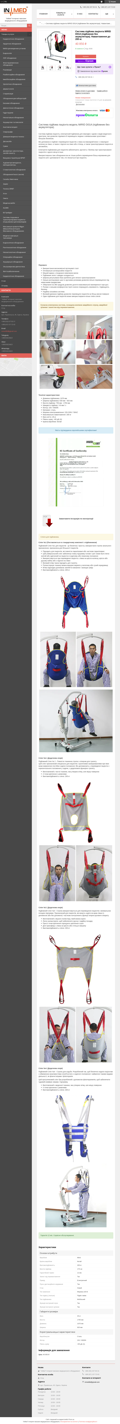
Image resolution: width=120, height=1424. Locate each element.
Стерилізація (8, 94)
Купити (86, 56)
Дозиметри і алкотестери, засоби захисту (13, 152)
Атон (5, 193)
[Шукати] (29, 25)
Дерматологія (8, 89)
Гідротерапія (8, 113)
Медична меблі (9, 203)
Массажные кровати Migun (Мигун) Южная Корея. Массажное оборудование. (13, 228)
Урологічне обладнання (12, 84)
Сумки (5, 146)
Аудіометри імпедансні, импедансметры (12, 164)
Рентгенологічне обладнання (14, 247)
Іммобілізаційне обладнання (14, 79)
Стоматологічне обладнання (14, 170)
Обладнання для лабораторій (14, 98)
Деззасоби (7, 141)
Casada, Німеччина (10, 179)
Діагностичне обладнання (13, 108)
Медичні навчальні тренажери (10, 237)
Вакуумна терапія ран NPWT (14, 158)
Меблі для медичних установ (14, 48)
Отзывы (4, 286)
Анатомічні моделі (10, 127)
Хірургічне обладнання (12, 44)
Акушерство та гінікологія (13, 122)
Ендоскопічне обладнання (13, 243)
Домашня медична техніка (13, 136)
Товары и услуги (7, 34)
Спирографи (8, 132)
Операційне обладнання (12, 257)
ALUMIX (6, 208)
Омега (5, 198)
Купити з (85, 61)
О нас (3, 281)
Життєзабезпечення (11, 271)
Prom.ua (71, 1419)
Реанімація (7, 70)
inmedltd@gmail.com (9, 331)
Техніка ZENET (8, 189)
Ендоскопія (7, 53)
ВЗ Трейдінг (7, 212)
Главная (43, 14)
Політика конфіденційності (88, 1422)
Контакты (93, 14)
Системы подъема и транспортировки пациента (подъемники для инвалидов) (14, 219)
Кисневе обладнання (11, 103)
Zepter (5, 184)
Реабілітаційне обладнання (14, 74)
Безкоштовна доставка (87, 85)
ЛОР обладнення (9, 58)
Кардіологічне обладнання (13, 39)
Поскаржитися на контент (69, 1422)
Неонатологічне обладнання (14, 252)
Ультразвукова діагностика (14, 266)
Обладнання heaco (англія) (13, 174)
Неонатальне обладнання (13, 117)
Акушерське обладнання (13, 262)
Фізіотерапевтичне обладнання (10, 64)
